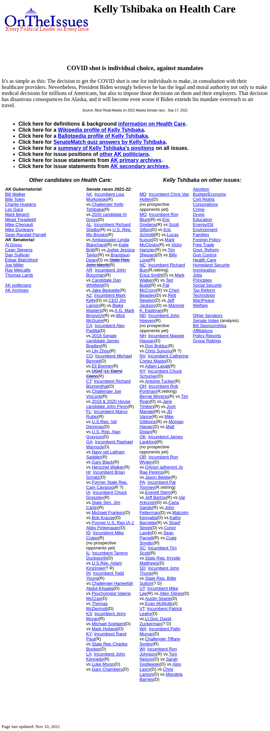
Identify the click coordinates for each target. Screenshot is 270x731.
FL (88, 411)
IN (88, 573)
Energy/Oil (203, 224)
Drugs (199, 214)
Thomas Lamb (19, 275)
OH (143, 386)
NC (143, 264)
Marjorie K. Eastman (162, 308)
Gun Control (205, 254)
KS (89, 613)
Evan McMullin (159, 603)
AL (88, 224)
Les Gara (14, 209)
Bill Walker (15, 194)
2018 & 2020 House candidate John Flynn (108, 404)
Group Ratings (207, 340)
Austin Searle (158, 598)
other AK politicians (124, 154)
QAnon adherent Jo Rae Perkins (161, 470)
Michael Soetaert (108, 623)
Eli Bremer (102, 366)
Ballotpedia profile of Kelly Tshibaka (103, 136)
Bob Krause (103, 517)
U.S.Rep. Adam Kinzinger (104, 566)
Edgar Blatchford (21, 259)
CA (89, 325)
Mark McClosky (157, 242)
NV (143, 355)
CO (89, 355)
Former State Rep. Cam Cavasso (107, 485)
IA (88, 492)
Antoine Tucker (160, 381)
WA (143, 628)
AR (89, 270)
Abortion (201, 189)
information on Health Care (151, 124)
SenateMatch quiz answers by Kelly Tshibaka (109, 142)
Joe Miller (14, 264)
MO (143, 214)
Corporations (205, 204)
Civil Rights (204, 199)
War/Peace (204, 300)
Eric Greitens (155, 222)
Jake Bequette (106, 290)
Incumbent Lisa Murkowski (105, 197)
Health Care (204, 259)
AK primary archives (135, 160)
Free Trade (204, 244)
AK (89, 194)
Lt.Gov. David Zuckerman (155, 621)
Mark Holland (105, 628)
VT (142, 608)
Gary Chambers (107, 669)
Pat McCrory (154, 288)
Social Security (207, 285)
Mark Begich (17, 214)
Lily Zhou (101, 350)
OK (143, 436)
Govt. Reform (206, 249)
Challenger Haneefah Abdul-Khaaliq (109, 586)
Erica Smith (151, 275)
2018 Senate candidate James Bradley (102, 340)
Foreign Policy (207, 239)
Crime (199, 209)
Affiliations (203, 330)
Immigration (204, 270)
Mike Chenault (19, 224)
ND (143, 315)
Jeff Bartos (155, 497)
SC (143, 547)
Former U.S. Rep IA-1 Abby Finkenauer (110, 525)
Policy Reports (207, 335)
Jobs (197, 275)
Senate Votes (206, 320)
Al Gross (13, 244)
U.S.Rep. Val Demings (101, 424)
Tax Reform (204, 290)
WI (142, 648)
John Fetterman (157, 510)
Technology (204, 295)
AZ (89, 295)
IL (88, 552)
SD (143, 568)
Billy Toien (15, 199)
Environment (205, 229)
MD (143, 194)
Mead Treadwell (20, 219)
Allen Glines (171, 593)
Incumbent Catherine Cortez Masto (164, 358)
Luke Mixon (103, 664)
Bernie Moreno (154, 396)
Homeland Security (211, 264)
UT (142, 588)
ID (88, 532)
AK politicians (18, 285)
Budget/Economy (209, 194)
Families (201, 234)
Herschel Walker (108, 467)
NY (142, 371)
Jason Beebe (158, 477)
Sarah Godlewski (159, 662)
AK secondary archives (139, 166)
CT (88, 381)
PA (142, 482)
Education (203, 219)
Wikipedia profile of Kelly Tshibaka (101, 130)
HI (88, 472)
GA (89, 441)
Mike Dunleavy (19, 229)
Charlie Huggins (20, 204)
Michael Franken (108, 512)
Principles (202, 280)
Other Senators (208, 315)
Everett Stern (158, 492)
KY (89, 633)
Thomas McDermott (97, 606)
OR (143, 456)
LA (88, 654)
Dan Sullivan (17, 254)
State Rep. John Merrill (108, 262)
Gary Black (102, 462)
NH (143, 335)
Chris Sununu (158, 350)
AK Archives (17, 290)
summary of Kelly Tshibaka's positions (106, 148)
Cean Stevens (19, 249)
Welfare (200, 305)
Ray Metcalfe (18, 270)
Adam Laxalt (157, 366)
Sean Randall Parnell (25, 234)
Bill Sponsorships (210, 325)
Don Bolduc (156, 345)
